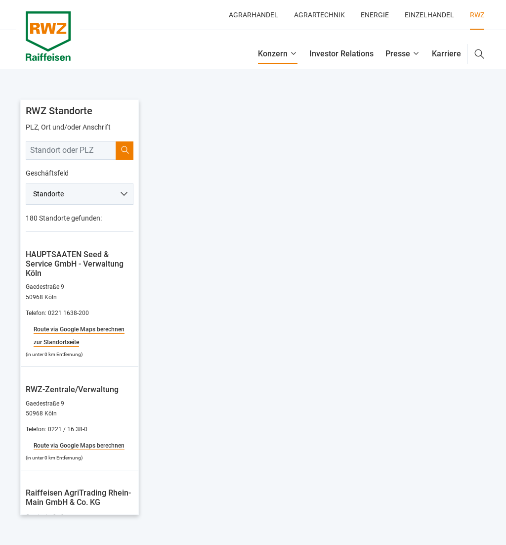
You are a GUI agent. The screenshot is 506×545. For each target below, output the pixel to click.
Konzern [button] (273, 53)
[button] (475, 54)
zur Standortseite (56, 342)
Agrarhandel (253, 15)
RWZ (477, 15)
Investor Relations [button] (341, 53)
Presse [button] (397, 53)
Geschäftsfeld (47, 173)
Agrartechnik (319, 15)
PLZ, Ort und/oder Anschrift (68, 127)
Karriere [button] (446, 53)
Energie (375, 15)
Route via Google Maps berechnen (79, 329)
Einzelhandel (429, 15)
